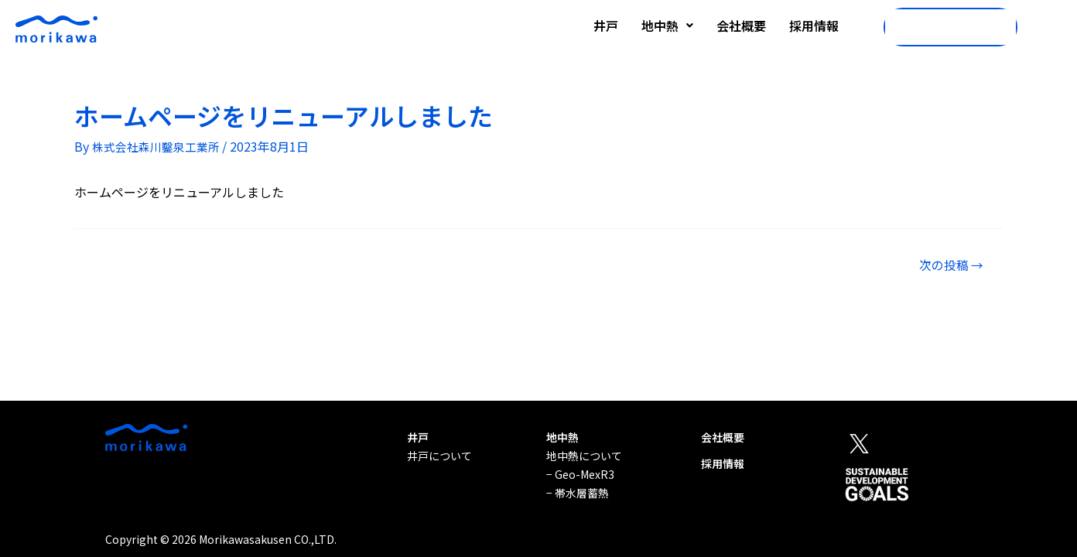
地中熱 (667, 25)
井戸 (605, 25)
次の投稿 (946, 267)
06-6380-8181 (944, 27)
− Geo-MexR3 (580, 474)
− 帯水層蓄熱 (577, 493)
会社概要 (741, 25)
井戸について (439, 455)
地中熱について (584, 455)
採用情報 (814, 25)
